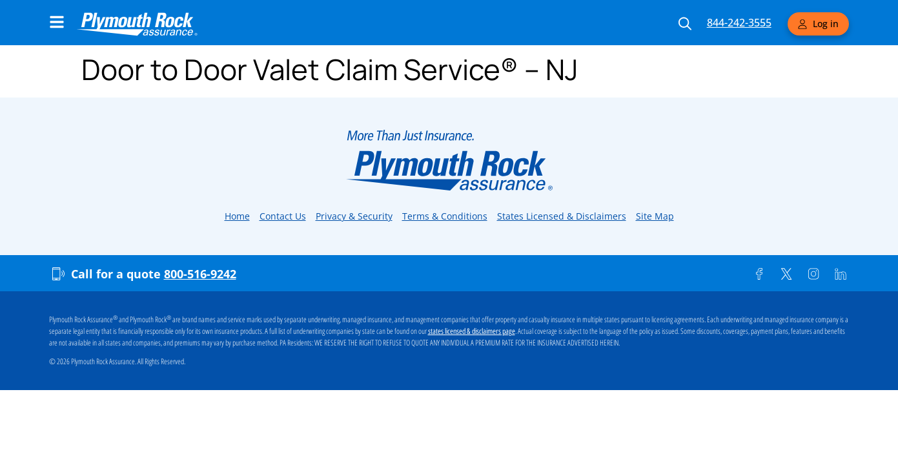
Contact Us (283, 216)
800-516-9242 (200, 274)
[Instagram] (813, 274)
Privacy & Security (354, 216)
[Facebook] (759, 274)
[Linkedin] (840, 274)
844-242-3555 (739, 23)
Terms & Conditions (444, 216)
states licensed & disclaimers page (471, 331)
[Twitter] (786, 274)
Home (237, 216)
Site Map (655, 216)
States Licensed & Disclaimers (561, 216)
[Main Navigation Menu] (57, 22)
